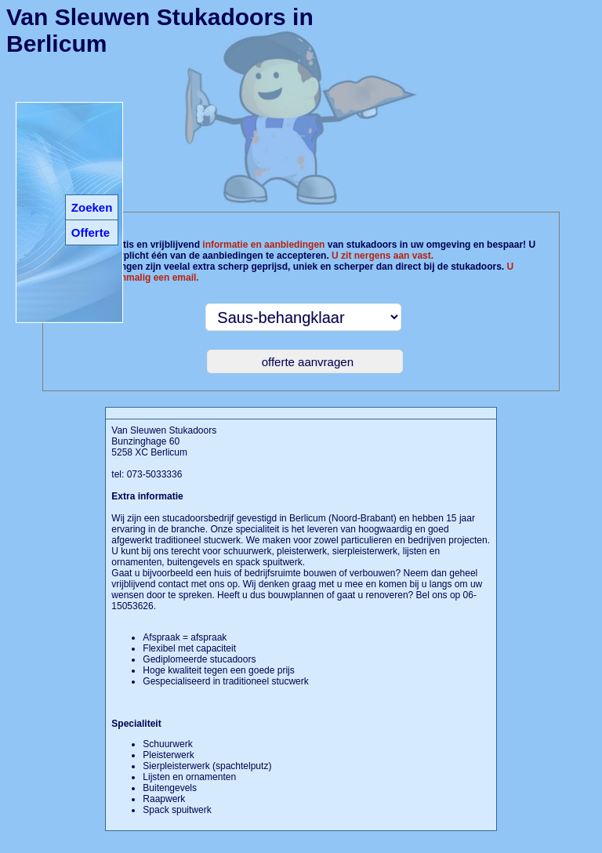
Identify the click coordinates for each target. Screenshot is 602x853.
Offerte (90, 232)
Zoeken (92, 207)
